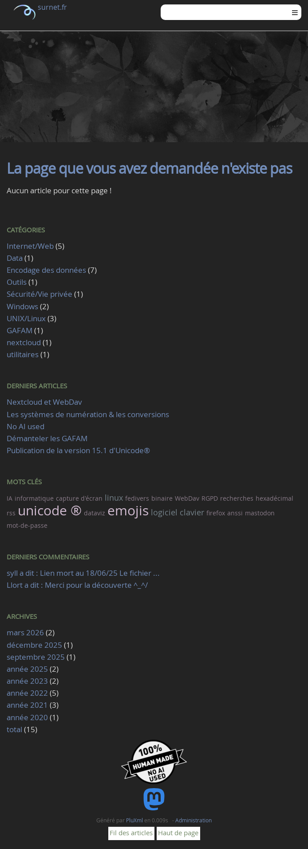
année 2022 (27, 693)
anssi (235, 513)
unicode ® (50, 510)
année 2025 (27, 669)
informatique (34, 498)
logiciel (164, 512)
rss (11, 513)
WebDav (187, 498)
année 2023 (27, 681)
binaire (162, 498)
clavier (192, 512)
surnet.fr (52, 7)
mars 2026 (25, 632)
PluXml (134, 820)
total (15, 729)
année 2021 (27, 705)
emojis (128, 510)
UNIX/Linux (26, 318)
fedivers (137, 498)
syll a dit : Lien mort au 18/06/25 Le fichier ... (83, 573)
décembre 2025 (34, 645)
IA (9, 498)
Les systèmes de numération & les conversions (88, 414)
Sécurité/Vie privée (39, 294)
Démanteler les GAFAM (47, 438)
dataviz (94, 513)
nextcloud (24, 342)
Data (15, 258)
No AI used (25, 426)
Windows (22, 306)
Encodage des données (46, 270)
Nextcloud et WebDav (44, 402)
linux (114, 497)
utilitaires (23, 354)
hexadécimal (274, 498)
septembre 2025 (36, 657)
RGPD (209, 498)
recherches (236, 498)
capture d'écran (79, 498)
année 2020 (27, 717)
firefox (215, 513)
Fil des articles (131, 832)
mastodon (260, 513)
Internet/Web (30, 246)
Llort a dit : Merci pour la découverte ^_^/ (77, 585)
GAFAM (19, 330)
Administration (193, 820)
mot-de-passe (27, 525)
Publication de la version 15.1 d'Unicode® (78, 450)
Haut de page (178, 832)
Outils (17, 282)
